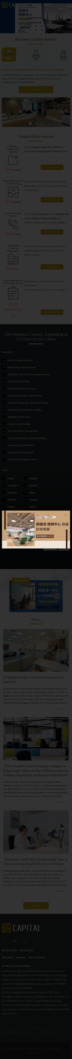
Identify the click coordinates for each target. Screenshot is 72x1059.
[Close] (65, 515)
